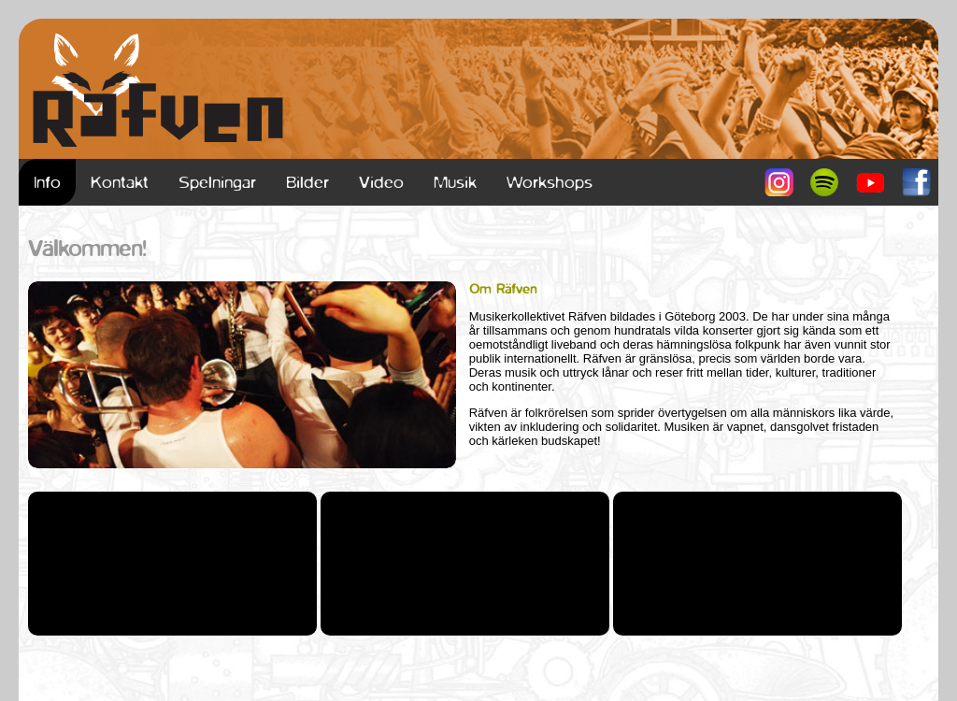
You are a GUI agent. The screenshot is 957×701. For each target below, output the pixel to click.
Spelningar (217, 182)
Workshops (550, 182)
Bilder (307, 182)
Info (47, 182)
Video (381, 182)
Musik (455, 182)
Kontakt (120, 182)
